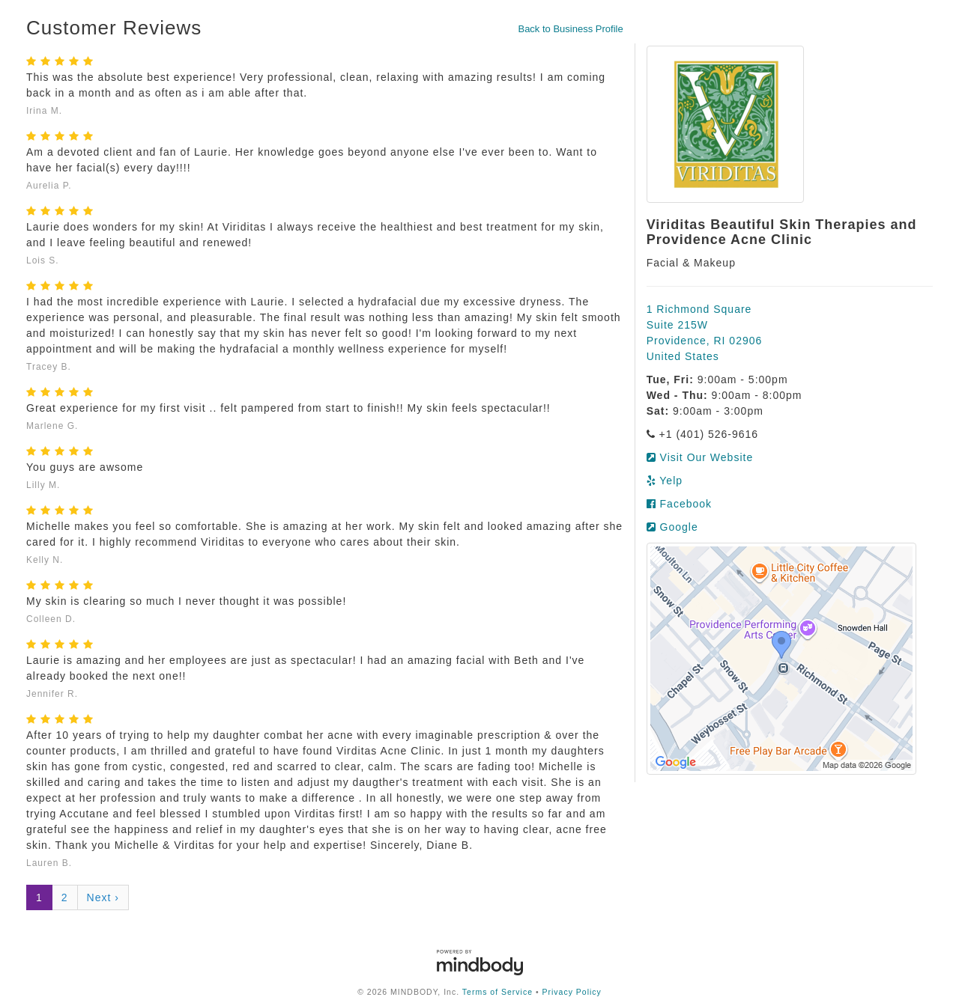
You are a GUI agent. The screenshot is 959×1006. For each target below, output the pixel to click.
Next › (103, 897)
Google (672, 527)
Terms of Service (497, 991)
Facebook (679, 504)
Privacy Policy (572, 991)
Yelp (665, 481)
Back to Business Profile (570, 28)
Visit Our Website (700, 457)
